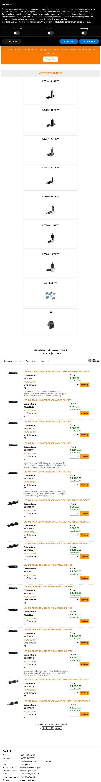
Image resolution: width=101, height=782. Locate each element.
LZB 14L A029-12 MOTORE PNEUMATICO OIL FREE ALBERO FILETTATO (57, 411)
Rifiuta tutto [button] (69, 41)
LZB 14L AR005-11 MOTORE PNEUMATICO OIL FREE (48, 540)
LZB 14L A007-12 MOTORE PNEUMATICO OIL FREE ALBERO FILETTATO (57, 432)
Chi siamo (8, 682)
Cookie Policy (21, 700)
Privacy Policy (9, 700)
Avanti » (58, 243)
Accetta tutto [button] (89, 41)
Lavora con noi (10, 694)
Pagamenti (8, 691)
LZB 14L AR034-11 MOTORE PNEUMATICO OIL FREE (48, 475)
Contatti (7, 688)
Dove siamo (9, 685)
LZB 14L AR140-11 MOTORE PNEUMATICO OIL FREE (48, 454)
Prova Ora (50, 63)
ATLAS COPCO (30, 271)
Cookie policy (51, 773)
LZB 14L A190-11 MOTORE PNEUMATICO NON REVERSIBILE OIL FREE (56, 261)
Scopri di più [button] (11, 41)
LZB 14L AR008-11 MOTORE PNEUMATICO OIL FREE (48, 519)
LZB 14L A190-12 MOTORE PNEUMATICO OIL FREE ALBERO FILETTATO (57, 389)
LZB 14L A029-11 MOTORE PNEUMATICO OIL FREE (47, 311)
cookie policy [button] (86, 14)
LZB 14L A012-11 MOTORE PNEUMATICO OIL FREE (47, 332)
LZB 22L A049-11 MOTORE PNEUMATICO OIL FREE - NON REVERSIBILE (57, 590)
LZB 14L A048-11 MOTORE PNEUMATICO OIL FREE (47, 289)
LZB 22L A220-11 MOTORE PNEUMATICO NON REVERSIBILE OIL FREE (56, 569)
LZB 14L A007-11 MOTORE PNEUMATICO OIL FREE (47, 361)
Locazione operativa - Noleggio (16, 697)
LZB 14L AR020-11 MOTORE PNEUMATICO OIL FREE (48, 497)
